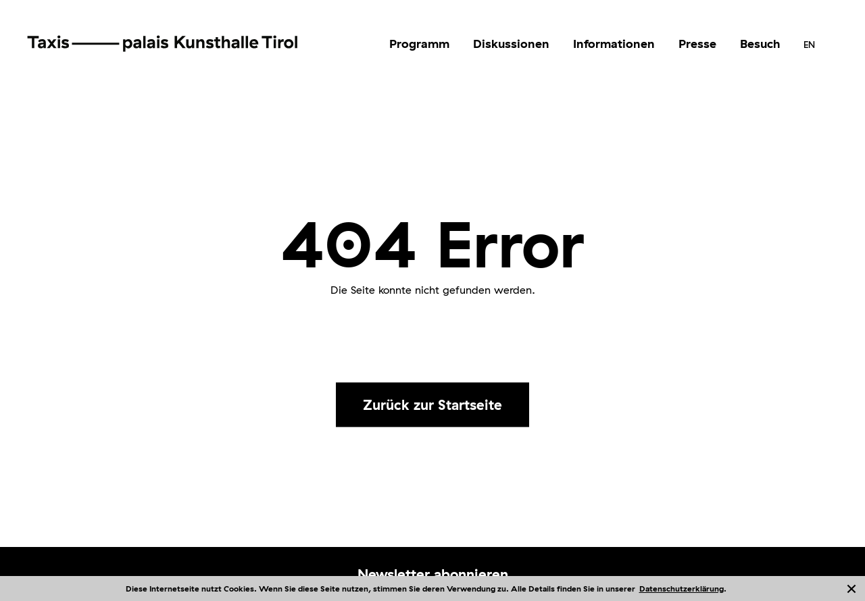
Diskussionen (511, 43)
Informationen (614, 43)
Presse (697, 43)
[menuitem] (419, 44)
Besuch (760, 43)
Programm (419, 43)
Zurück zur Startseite (432, 404)
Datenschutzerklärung (681, 588)
